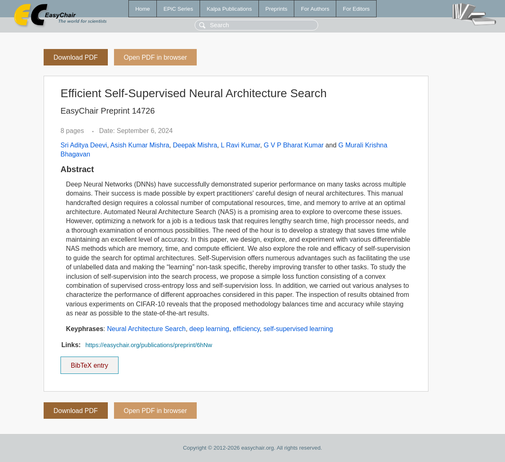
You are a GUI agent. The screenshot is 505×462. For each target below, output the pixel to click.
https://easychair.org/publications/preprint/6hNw (148, 345)
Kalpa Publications (229, 9)
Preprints (276, 9)
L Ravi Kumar (240, 145)
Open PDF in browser (155, 57)
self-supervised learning (298, 328)
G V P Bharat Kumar (294, 145)
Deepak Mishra (195, 145)
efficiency (246, 328)
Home (142, 9)
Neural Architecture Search (146, 328)
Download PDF (76, 57)
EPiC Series (178, 9)
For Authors (315, 9)
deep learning (209, 328)
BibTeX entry (89, 363)
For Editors (356, 9)
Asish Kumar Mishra (139, 145)
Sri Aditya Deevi (84, 145)
